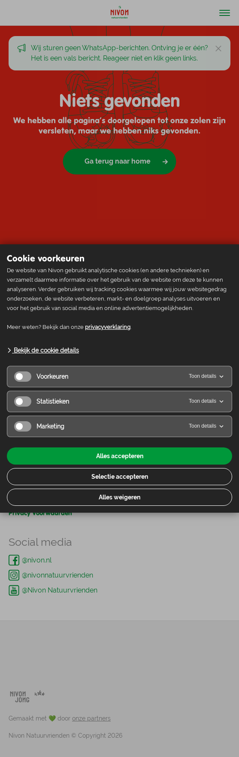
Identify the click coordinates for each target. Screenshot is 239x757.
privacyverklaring (107, 327)
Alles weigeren (119, 497)
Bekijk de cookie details (43, 350)
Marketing (39, 426)
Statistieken (41, 401)
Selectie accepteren (119, 476)
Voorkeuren (41, 376)
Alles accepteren (119, 456)
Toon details (207, 376)
